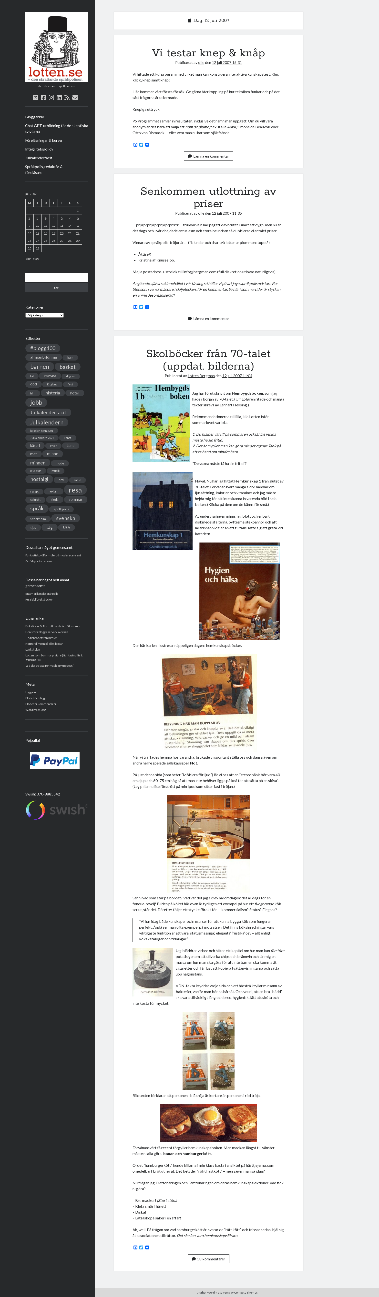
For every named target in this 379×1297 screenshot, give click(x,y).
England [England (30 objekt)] (52, 384)
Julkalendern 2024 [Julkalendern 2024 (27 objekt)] (42, 437)
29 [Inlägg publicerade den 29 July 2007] (78, 240)
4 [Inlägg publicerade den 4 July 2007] (45, 218)
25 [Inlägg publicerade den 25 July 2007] (45, 240)
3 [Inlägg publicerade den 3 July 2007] (37, 218)
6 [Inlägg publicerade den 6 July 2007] (61, 218)
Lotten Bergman (201, 375)
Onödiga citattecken (38, 561)
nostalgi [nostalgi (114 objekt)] (39, 479)
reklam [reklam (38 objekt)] (54, 491)
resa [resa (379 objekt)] (75, 489)
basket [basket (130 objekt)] (68, 366)
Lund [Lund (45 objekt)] (70, 445)
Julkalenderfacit (38, 157)
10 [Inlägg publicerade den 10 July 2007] (37, 225)
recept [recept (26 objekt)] (34, 491)
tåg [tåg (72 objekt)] (49, 527)
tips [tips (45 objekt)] (33, 527)
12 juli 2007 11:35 (227, 213)
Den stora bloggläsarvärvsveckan (46, 632)
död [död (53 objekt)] (33, 384)
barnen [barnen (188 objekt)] (39, 366)
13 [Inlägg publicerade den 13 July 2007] (61, 225)
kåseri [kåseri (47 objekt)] (35, 445)
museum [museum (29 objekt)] (35, 470)
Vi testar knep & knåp (208, 53)
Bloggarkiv (34, 116)
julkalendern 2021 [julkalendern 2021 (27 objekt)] (41, 430)
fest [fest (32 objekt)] (70, 384)
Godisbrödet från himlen (41, 638)
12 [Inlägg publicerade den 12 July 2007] (53, 225)
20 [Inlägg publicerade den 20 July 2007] (61, 233)
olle (201, 62)
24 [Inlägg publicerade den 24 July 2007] (37, 240)
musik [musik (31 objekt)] (55, 471)
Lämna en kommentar (208, 156)
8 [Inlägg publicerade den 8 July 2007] (78, 218)
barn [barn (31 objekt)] (70, 357)
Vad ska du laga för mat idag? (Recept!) (49, 665)
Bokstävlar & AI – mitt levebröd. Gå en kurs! (53, 626)
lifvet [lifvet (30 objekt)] (53, 445)
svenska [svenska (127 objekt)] (65, 518)
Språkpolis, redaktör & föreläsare (44, 169)
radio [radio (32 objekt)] (77, 480)
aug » (36, 259)
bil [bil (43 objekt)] (32, 376)
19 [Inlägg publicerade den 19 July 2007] (53, 233)
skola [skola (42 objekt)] (55, 499)
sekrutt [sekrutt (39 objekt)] (35, 500)
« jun (28, 259)
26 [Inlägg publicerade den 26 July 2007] (53, 240)
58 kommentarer (208, 1259)
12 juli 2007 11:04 (237, 375)
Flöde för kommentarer (40, 704)
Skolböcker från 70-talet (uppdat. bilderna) (208, 360)
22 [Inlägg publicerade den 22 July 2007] (78, 233)
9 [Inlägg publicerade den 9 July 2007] (29, 225)
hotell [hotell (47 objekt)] (74, 393)
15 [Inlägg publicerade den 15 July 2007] (78, 225)
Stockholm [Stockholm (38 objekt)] (38, 519)
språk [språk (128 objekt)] (37, 508)
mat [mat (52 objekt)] (33, 454)
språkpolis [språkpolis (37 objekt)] (61, 509)
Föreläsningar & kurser (44, 140)
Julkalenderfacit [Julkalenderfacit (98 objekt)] (48, 412)
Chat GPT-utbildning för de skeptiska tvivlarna (56, 128)
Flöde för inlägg (35, 698)
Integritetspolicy (39, 149)
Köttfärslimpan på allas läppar (44, 643)
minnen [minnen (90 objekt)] (37, 462)
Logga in (30, 692)
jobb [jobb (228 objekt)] (36, 402)
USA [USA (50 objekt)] (66, 527)
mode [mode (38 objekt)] (60, 463)
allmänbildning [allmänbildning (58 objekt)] (43, 357)
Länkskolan (32, 649)
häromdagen (229, 897)
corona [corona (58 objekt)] (50, 375)
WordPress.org (35, 710)
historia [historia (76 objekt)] (53, 392)
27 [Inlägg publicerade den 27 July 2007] (61, 240)
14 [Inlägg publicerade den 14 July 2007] (70, 225)
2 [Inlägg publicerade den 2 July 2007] (29, 218)
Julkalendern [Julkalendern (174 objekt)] (46, 422)
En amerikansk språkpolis (41, 593)
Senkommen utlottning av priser (209, 197)
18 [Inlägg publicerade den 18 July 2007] (45, 233)
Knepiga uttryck (146, 109)
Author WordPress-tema (213, 1292)
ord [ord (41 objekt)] (61, 480)
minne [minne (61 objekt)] (52, 453)
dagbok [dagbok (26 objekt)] (70, 376)
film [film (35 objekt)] (32, 393)
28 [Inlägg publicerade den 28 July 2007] (70, 240)
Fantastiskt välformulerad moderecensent (53, 555)
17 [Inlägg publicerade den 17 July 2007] (37, 233)
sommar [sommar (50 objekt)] (75, 499)
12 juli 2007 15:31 (227, 62)
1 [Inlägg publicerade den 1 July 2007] (78, 210)
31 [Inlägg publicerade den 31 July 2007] (37, 248)
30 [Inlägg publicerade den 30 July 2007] (29, 248)
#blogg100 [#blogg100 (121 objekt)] (42, 348)
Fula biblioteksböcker (39, 599)
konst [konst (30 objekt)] (67, 437)
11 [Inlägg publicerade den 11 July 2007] (45, 225)
